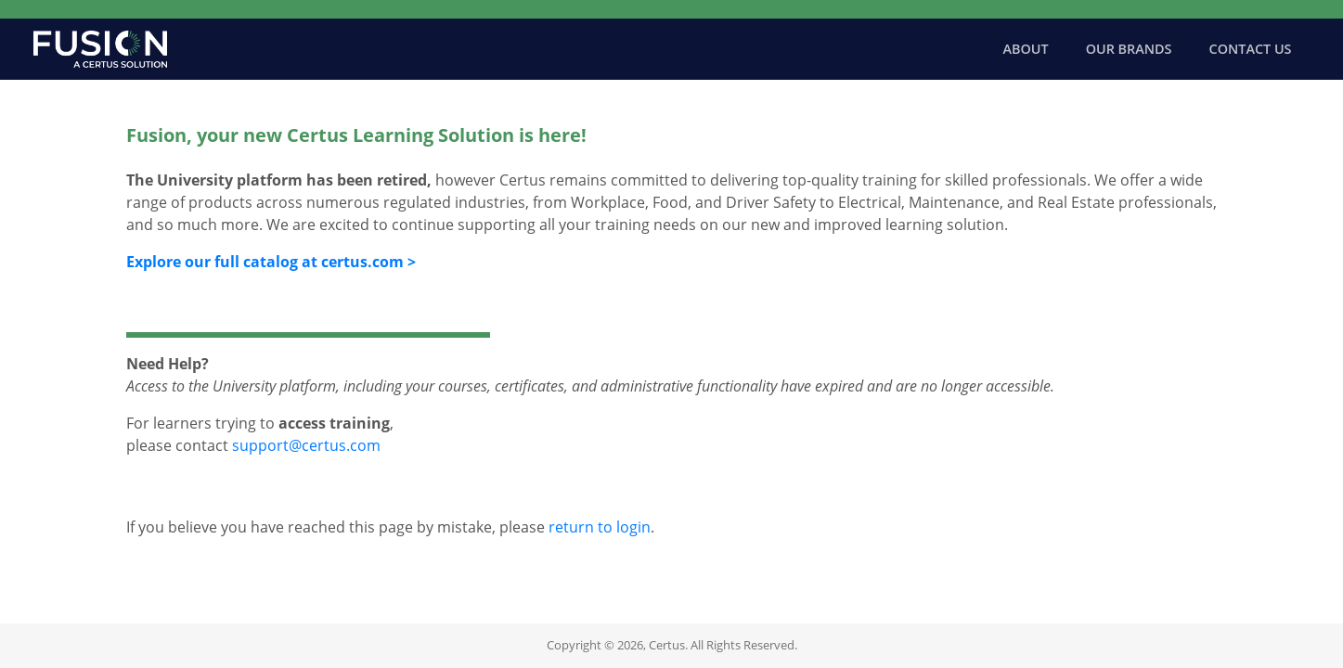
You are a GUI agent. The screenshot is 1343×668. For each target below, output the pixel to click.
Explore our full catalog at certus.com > (271, 261)
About (1026, 49)
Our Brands (1129, 49)
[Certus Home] (100, 49)
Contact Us (1250, 49)
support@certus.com (306, 445)
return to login (600, 527)
